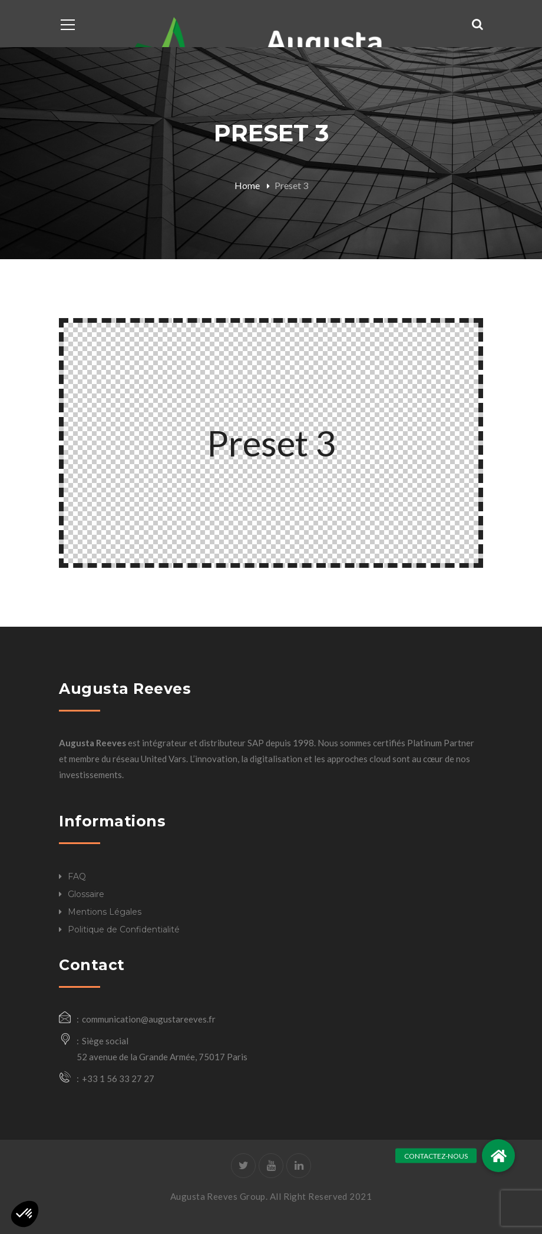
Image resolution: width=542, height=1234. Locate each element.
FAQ (77, 876)
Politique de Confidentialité (124, 929)
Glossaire (86, 894)
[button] (498, 1155)
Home (247, 185)
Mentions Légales (104, 912)
